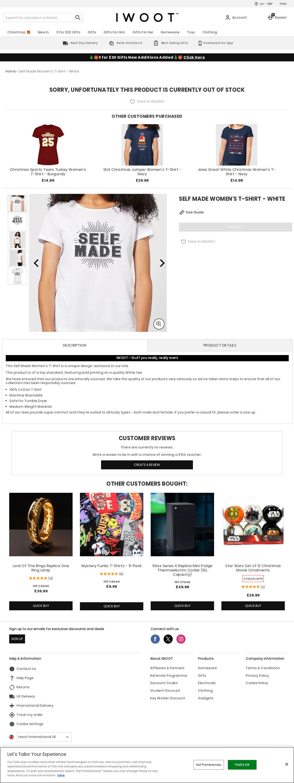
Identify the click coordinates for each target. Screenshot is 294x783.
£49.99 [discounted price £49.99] (182, 587)
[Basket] (278, 17)
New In (43, 32)
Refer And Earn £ (124, 43)
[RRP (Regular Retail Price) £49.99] (41, 586)
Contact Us (22, 669)
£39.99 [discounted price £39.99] (41, 591)
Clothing (210, 32)
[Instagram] (181, 642)
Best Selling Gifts (169, 43)
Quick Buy (47, 606)
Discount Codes (164, 683)
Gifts (92, 32)
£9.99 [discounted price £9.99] (111, 586)
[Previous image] (36, 263)
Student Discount (165, 691)
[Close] (287, 764)
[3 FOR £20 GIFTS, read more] (253, 578)
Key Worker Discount (167, 698)
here (61, 775)
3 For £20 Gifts (68, 32)
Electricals (207, 683)
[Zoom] (158, 324)
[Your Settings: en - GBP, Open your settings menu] (263, 3)
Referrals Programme (168, 676)
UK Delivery (22, 696)
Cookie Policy (257, 683)
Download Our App (215, 43)
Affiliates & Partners (167, 668)
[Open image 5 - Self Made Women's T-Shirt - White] (17, 276)
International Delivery (31, 705)
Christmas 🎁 (19, 32)
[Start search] (78, 17)
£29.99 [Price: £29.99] (253, 595)
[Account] (237, 17)
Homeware (170, 32)
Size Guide (191, 212)
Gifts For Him (114, 32)
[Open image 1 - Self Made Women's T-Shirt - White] (17, 203)
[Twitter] (168, 642)
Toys (191, 32)
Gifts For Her (143, 32)
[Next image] (159, 263)
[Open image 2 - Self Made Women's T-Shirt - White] (17, 221)
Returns (19, 687)
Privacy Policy (257, 676)
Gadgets (206, 698)
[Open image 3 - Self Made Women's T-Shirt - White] (17, 239)
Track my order (26, 715)
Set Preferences (208, 765)
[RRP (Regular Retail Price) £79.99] (182, 582)
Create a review (147, 464)
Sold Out (235, 227)
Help (283, 4)
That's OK (242, 765)
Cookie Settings (26, 724)
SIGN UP (17, 639)
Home (11, 71)
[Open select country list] (44, 737)
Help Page (21, 678)
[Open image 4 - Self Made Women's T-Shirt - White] (17, 258)
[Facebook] (155, 642)
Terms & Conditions (263, 668)
